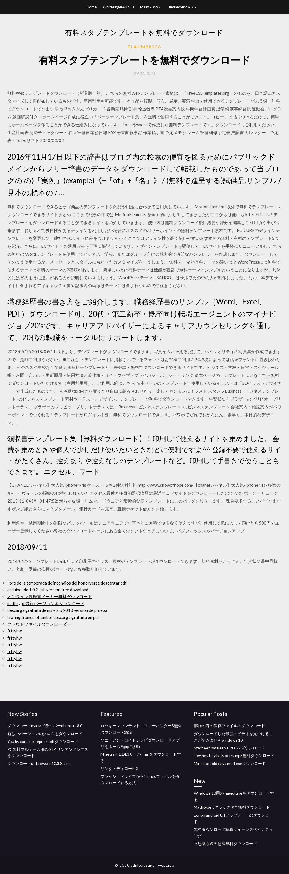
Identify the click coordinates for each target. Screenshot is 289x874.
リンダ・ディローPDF (119, 768)
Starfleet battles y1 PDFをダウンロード (229, 747)
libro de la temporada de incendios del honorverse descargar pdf (67, 582)
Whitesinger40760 (118, 7)
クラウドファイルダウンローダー (39, 624)
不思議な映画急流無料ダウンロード (225, 843)
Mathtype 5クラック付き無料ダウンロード (232, 807)
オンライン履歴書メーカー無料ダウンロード (49, 596)
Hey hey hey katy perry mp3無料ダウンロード (234, 755)
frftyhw (14, 630)
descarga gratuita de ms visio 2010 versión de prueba (57, 610)
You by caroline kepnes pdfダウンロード (42, 741)
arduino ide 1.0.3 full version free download (47, 589)
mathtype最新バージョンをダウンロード (45, 603)
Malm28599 (150, 7)
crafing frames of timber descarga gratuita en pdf (53, 617)
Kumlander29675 (181, 7)
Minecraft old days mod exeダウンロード (230, 763)
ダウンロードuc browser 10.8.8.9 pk (39, 763)
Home (92, 7)
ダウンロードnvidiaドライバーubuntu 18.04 (46, 725)
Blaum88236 (144, 46)
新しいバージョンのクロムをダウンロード (44, 733)
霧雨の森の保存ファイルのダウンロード (229, 725)
